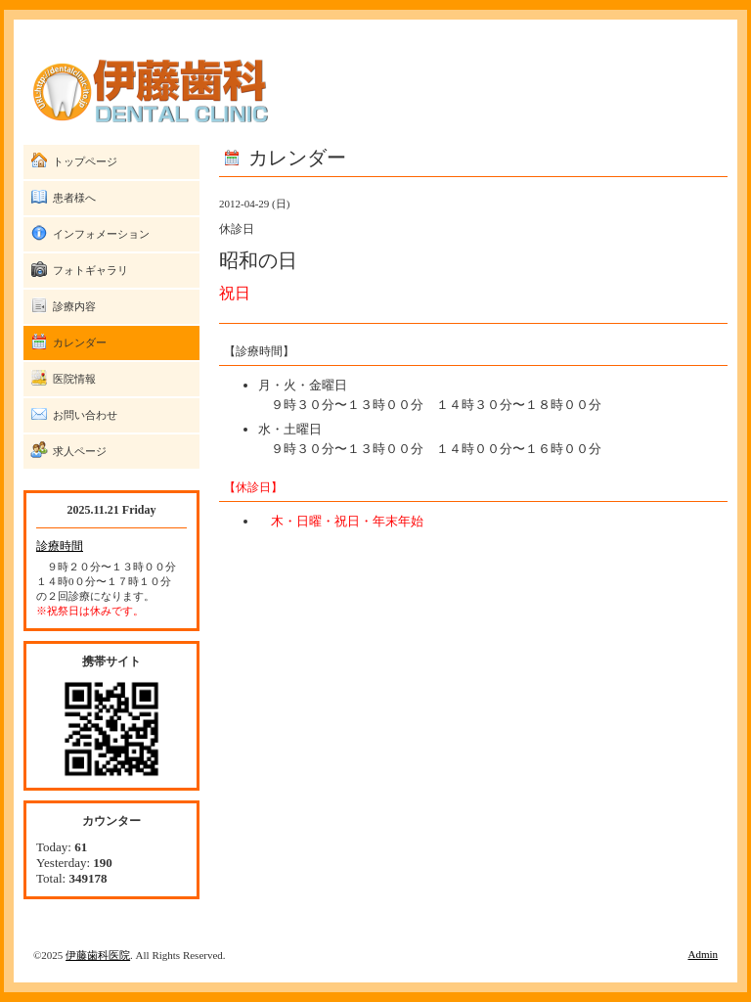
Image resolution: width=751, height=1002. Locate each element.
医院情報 (74, 379)
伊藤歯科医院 (98, 955)
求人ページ (80, 451)
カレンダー (80, 342)
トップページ (85, 161)
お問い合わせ (85, 415)
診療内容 (74, 306)
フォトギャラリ (90, 270)
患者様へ (74, 198)
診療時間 (59, 546)
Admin (702, 954)
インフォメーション (101, 234)
